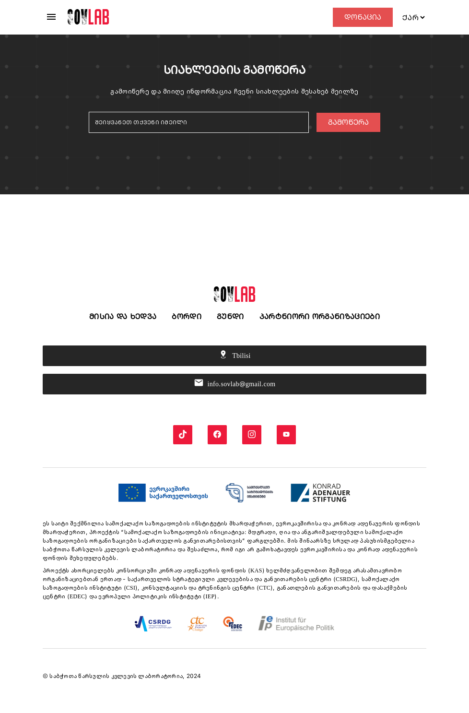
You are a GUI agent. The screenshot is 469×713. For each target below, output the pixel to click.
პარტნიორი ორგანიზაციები (319, 316)
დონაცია (362, 17)
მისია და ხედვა (122, 316)
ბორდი (186, 316)
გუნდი (230, 316)
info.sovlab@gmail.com (235, 384)
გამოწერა (348, 122)
